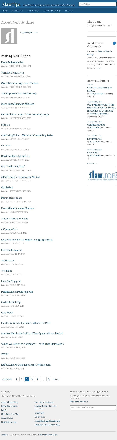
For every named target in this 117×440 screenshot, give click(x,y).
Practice (69, 10)
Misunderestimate (11, 197)
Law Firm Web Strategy (44, 402)
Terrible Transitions (12, 72)
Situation (6, 145)
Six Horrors (7, 260)
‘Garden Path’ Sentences (14, 218)
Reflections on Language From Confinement (26, 364)
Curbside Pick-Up (11, 302)
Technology (33, 10)
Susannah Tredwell (99, 113)
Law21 (4, 410)
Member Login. (53, 435)
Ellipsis (5, 124)
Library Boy (39, 413)
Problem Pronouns (11, 250)
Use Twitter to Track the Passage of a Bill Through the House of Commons (101, 107)
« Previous (7, 379)
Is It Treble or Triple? (13, 166)
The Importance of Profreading (18, 93)
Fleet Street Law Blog (10, 414)
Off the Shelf (40, 417)
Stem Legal (43, 435)
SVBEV (4, 354)
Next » (55, 379)
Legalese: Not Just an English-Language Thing (26, 239)
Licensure (92, 152)
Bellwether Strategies (9, 406)
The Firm (6, 270)
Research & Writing (52, 10)
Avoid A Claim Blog (9, 402)
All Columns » (92, 164)
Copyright (4, 435)
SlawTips (11, 4)
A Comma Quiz (9, 229)
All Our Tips (17, 10)
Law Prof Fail (94, 138)
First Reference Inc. (9, 422)
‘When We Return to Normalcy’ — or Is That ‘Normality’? (32, 343)
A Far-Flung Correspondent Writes (20, 177)
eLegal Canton (7, 418)
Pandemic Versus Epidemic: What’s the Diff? (25, 323)
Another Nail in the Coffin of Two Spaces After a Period (31, 333)
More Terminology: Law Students (19, 83)
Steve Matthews (97, 94)
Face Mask (7, 312)
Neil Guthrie (95, 127)
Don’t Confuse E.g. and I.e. (15, 156)
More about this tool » (79, 401)
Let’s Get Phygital (11, 281)
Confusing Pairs (96, 124)
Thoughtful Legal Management (47, 421)
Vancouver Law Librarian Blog (47, 425)
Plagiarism (7, 187)
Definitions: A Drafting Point (17, 291)
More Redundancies (12, 62)
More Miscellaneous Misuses (17, 104)
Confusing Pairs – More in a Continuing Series (27, 135)
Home (5, 10)
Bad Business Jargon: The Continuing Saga (25, 114)
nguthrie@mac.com (29, 32)
